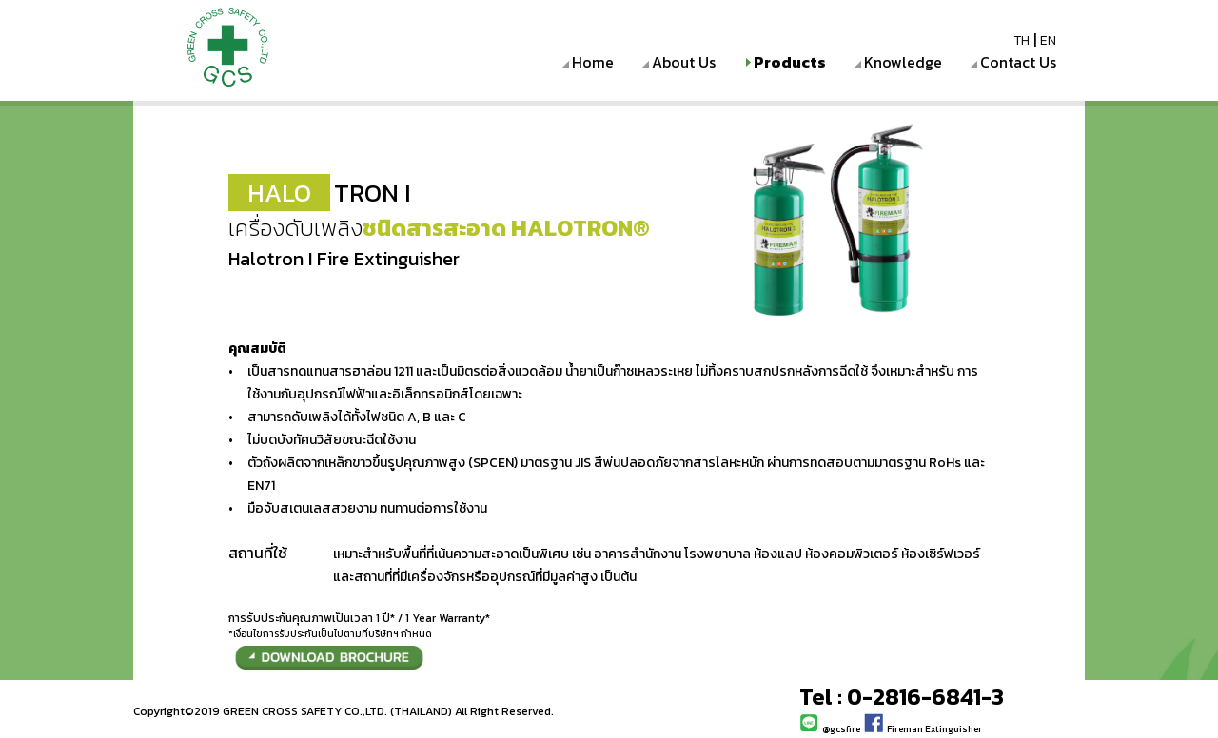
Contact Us (1018, 61)
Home (593, 61)
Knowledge (903, 61)
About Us (684, 61)
